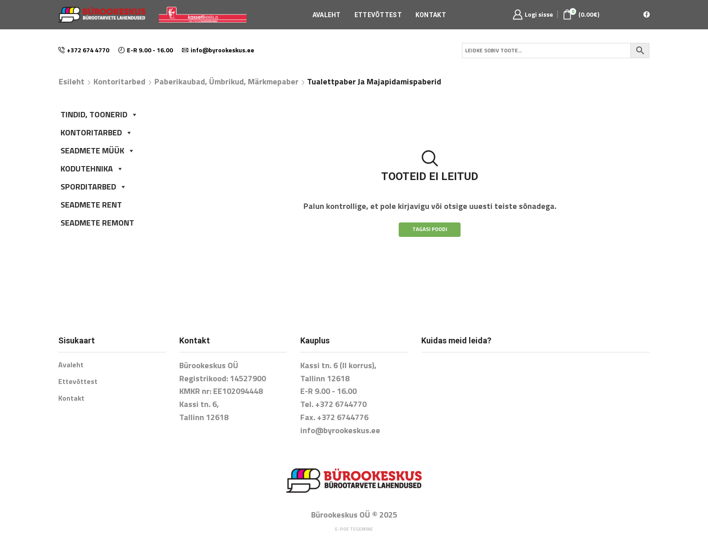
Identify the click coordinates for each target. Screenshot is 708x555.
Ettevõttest (378, 14)
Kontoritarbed (119, 82)
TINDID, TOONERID (99, 114)
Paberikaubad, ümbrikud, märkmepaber (226, 82)
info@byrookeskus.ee (340, 430)
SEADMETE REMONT (97, 223)
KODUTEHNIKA (92, 168)
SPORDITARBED (94, 186)
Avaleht (326, 14)
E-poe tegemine (354, 529)
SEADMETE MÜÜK (98, 150)
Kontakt (430, 14)
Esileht (71, 82)
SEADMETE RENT (91, 205)
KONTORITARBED (97, 132)
